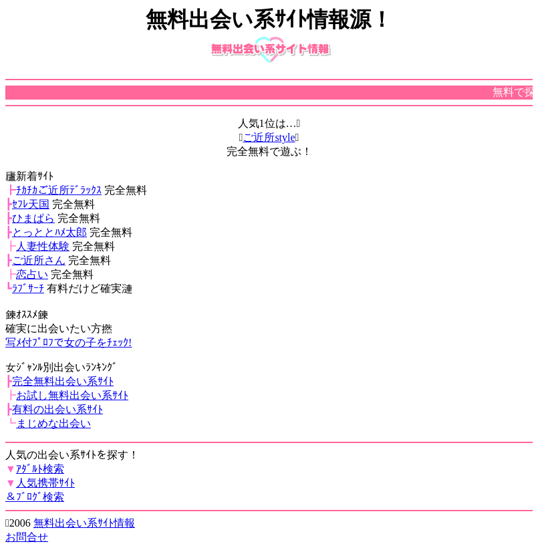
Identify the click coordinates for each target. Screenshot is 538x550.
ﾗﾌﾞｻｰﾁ (28, 288)
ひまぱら (33, 218)
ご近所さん (38, 260)
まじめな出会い (53, 423)
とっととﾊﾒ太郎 (49, 232)
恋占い (32, 274)
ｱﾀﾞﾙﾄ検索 (40, 468)
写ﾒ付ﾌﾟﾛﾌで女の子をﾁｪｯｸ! (68, 342)
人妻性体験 (43, 246)
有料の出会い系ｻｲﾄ (57, 409)
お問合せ (26, 537)
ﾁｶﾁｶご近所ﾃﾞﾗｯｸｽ (59, 190)
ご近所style (269, 137)
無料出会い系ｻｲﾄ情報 (84, 523)
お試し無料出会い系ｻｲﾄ (72, 395)
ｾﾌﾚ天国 (30, 204)
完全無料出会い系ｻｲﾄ (63, 381)
